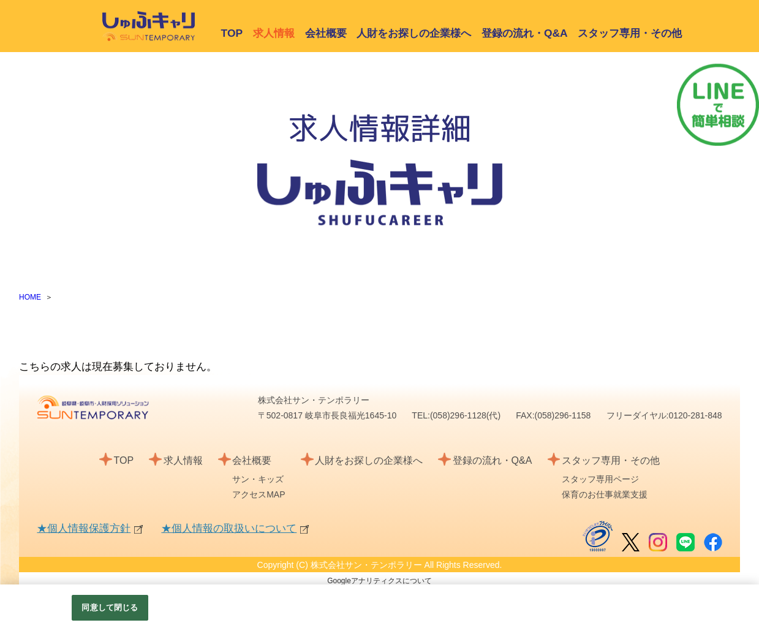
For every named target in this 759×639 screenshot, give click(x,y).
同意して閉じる (109, 607)
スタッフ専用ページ (600, 479)
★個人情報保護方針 (83, 528)
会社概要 (326, 33)
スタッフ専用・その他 (630, 33)
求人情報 (183, 460)
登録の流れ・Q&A (524, 33)
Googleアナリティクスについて (379, 581)
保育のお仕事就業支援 (605, 494)
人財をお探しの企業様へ (414, 33)
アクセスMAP (258, 494)
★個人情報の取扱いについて (228, 528)
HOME (30, 297)
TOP (232, 33)
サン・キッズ (258, 479)
